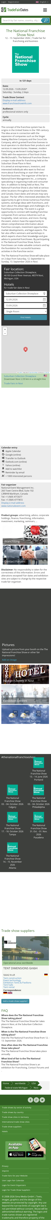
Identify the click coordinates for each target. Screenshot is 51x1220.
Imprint (5, 1171)
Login (3, 2)
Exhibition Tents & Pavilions (17, 982)
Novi (36, 1087)
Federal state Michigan (16, 1087)
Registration (13, 2)
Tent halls (8, 984)
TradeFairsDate (14, 10)
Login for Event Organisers (14, 1185)
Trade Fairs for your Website (15, 1175)
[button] (25, 349)
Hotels (5, 1131)
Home (6, 1083)
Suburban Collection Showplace (20, 376)
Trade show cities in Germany (15, 1117)
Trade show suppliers (11, 1126)
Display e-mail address (14, 100)
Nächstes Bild (47, 948)
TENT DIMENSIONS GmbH (20, 968)
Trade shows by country (12, 1112)
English (44, 2)
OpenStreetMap (33, 372)
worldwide (20, 1083)
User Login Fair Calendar (13, 1180)
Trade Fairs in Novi (13, 383)
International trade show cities (16, 1122)
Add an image (9, 659)
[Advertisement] (25, 415)
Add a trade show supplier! (15, 1001)
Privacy (5, 1166)
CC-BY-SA (46, 372)
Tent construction (12, 978)
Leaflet (19, 372)
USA (34, 1083)
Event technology (12, 980)
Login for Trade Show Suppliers (16, 1190)
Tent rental (8, 987)
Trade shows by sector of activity (16, 1107)
